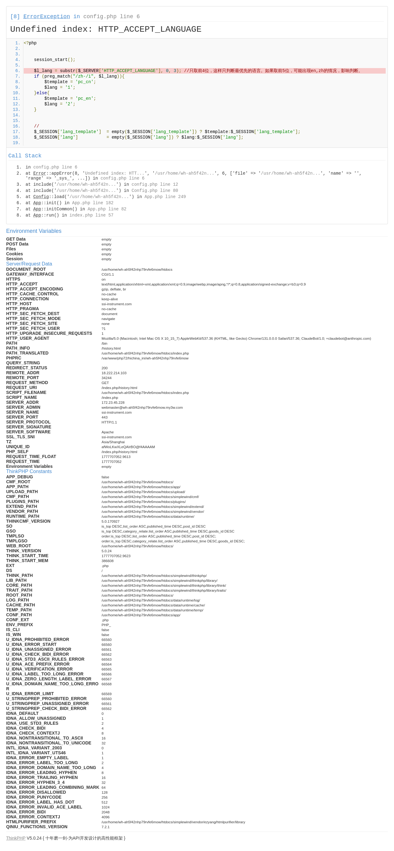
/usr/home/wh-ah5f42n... (184, 173)
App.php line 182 (92, 203)
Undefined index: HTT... (114, 173)
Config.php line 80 (154, 190)
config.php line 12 (154, 184)
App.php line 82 (107, 209)
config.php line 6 (111, 17)
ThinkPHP (16, 838)
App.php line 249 (165, 196)
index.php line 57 (92, 215)
